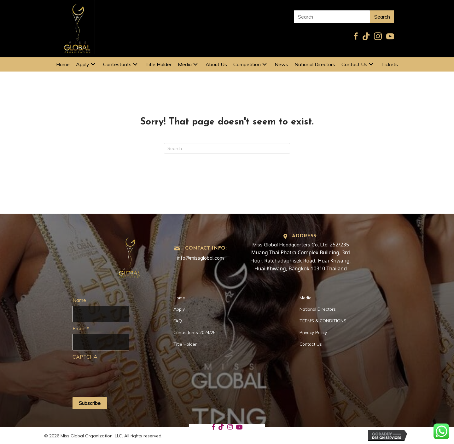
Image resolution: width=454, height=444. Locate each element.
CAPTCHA (85, 355)
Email (81, 327)
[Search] (227, 148)
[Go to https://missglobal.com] (130, 255)
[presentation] (120, 373)
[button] (93, 64)
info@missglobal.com (200, 258)
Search (382, 17)
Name (79, 300)
